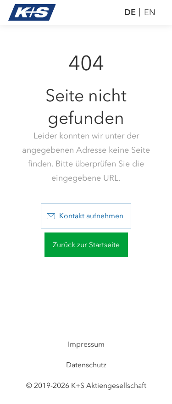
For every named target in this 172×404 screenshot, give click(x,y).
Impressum (86, 344)
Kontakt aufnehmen (85, 215)
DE (130, 12)
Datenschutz (86, 364)
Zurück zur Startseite (86, 244)
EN (149, 12)
